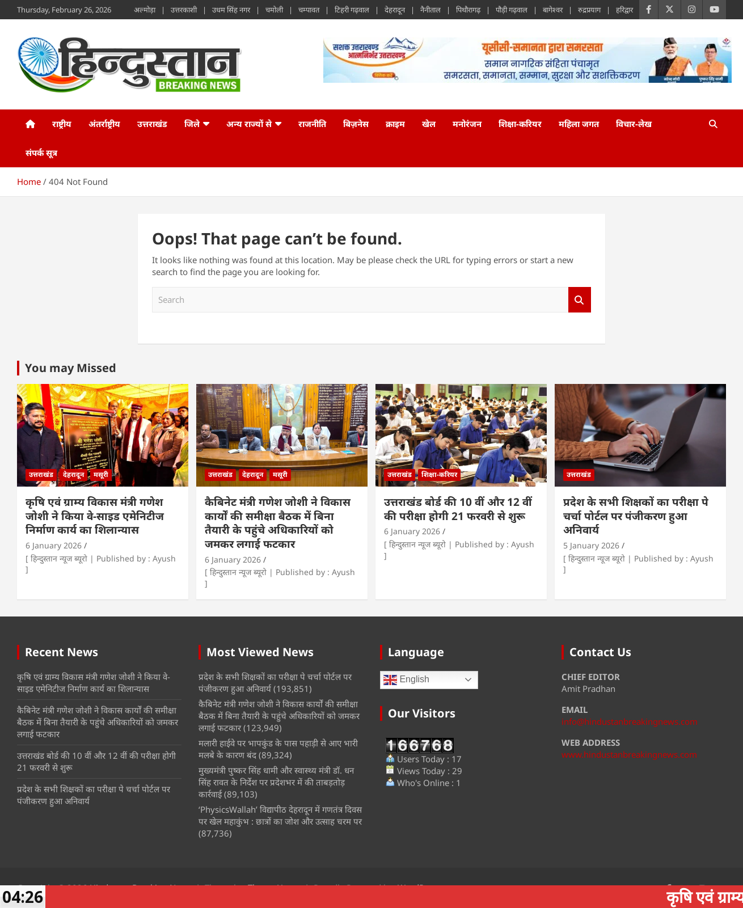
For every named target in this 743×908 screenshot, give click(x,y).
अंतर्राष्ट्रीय (104, 123)
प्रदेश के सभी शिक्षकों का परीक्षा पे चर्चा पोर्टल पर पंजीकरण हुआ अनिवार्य (635, 516)
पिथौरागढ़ (468, 10)
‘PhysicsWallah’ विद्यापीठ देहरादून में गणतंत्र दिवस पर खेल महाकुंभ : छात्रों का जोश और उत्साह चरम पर (280, 815)
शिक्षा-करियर (520, 123)
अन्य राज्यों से (249, 123)
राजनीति (312, 123)
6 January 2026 (54, 545)
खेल (429, 123)
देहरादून (395, 10)
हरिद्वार (624, 10)
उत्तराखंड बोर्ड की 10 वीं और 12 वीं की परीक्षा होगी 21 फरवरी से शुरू (458, 509)
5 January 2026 (591, 545)
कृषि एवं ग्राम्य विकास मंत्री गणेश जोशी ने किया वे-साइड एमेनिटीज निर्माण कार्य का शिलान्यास (95, 516)
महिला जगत (579, 123)
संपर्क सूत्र (41, 152)
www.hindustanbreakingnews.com (629, 754)
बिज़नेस (356, 123)
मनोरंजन (467, 123)
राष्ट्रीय (61, 123)
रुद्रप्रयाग (589, 10)
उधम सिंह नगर (231, 10)
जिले (192, 123)
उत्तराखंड (152, 123)
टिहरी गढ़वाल (352, 10)
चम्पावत (308, 10)
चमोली (274, 10)
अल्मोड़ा (144, 10)
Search (579, 299)
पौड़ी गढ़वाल (511, 10)
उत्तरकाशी (184, 10)
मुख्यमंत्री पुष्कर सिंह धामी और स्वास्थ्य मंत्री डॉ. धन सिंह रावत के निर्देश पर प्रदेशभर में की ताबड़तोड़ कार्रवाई (276, 782)
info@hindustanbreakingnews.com (630, 721)
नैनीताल (430, 10)
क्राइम (395, 123)
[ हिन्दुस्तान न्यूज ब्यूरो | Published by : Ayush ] (101, 564)
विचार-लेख (634, 123)
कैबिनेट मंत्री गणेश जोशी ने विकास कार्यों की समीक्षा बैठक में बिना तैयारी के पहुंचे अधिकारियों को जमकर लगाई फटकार (278, 523)
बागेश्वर (553, 10)
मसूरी (101, 474)
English (406, 680)
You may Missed (70, 367)
